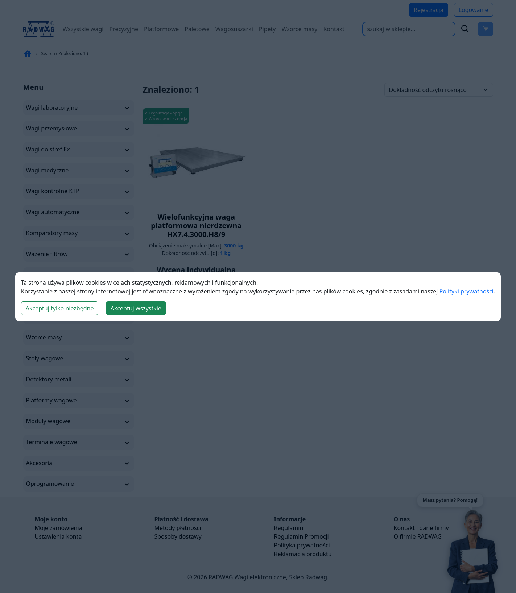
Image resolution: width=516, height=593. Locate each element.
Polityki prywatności (466, 291)
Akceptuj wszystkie (136, 308)
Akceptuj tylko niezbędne (60, 308)
